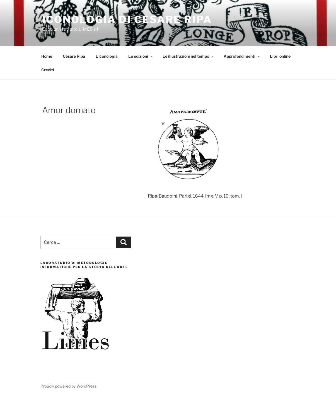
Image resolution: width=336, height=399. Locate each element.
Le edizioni (140, 56)
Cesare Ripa (74, 56)
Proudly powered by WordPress (68, 386)
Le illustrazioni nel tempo (188, 56)
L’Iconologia (107, 56)
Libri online (280, 56)
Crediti (47, 69)
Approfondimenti (242, 56)
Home (46, 56)
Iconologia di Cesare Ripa (127, 19)
